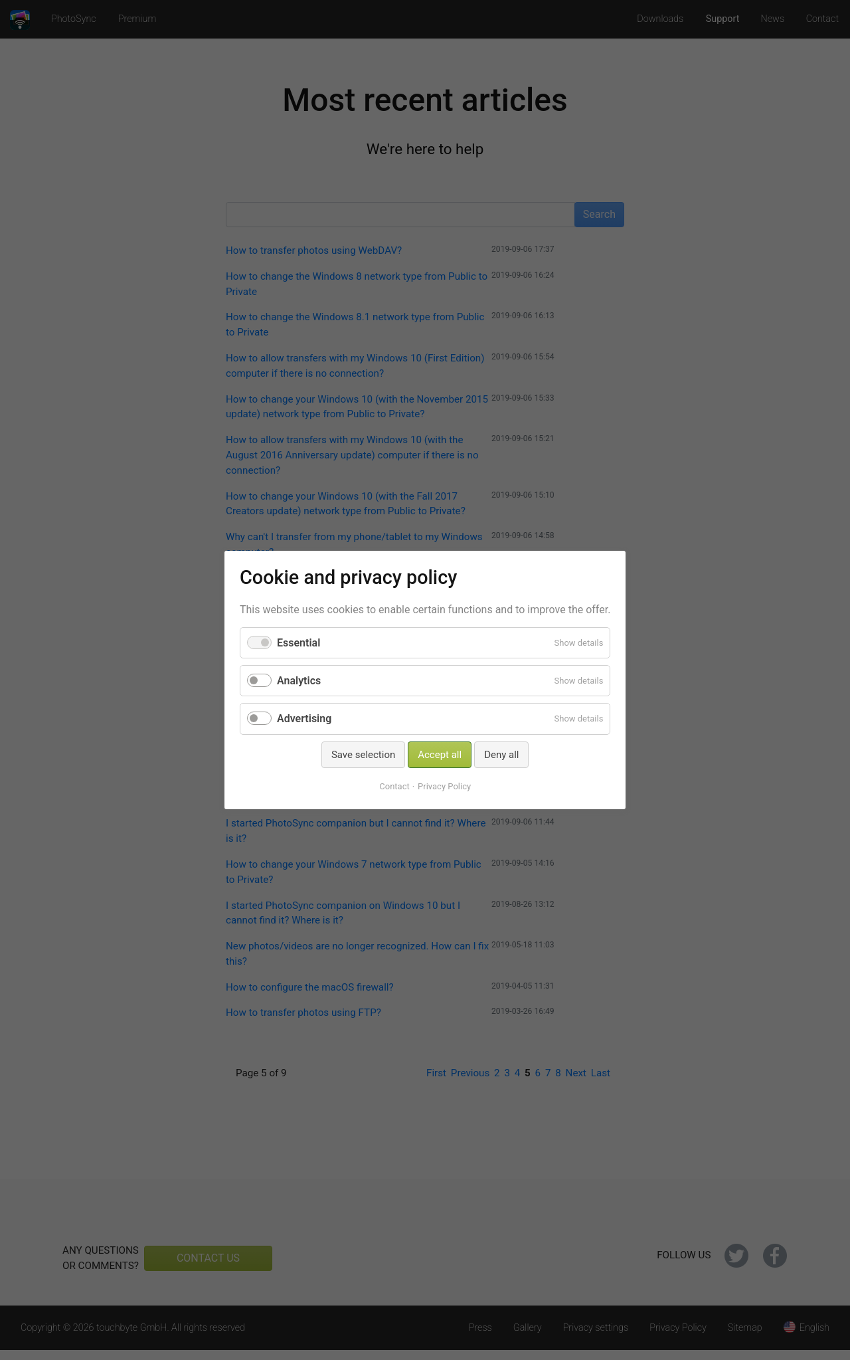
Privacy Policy (444, 786)
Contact (394, 786)
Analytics (299, 680)
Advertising (304, 718)
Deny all (501, 755)
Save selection (363, 755)
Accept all (440, 755)
